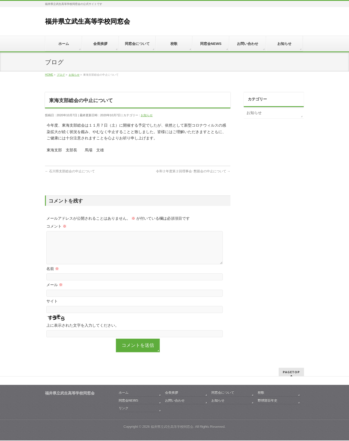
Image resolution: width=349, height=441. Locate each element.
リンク (123, 409)
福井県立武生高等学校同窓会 (87, 21)
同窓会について (222, 393)
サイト (52, 307)
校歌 (261, 393)
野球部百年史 (267, 401)
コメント (56, 226)
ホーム (123, 393)
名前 (52, 275)
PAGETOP (291, 372)
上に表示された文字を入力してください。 (82, 332)
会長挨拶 (171, 393)
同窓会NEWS (128, 401)
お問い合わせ (175, 401)
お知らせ (147, 115)
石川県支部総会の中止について (70, 171)
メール (54, 291)
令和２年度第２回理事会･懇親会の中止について (193, 171)
